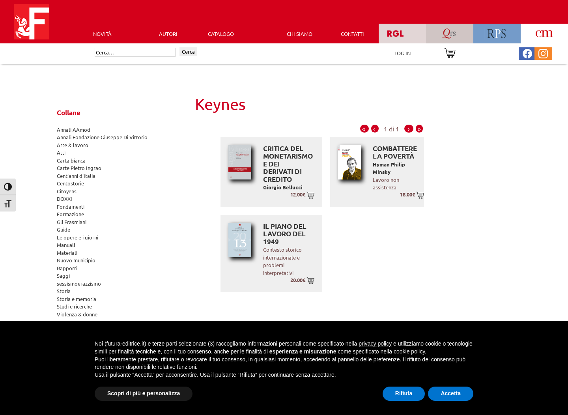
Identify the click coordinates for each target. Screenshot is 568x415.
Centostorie (70, 183)
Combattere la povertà (395, 152)
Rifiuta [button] (404, 393)
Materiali (67, 252)
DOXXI (64, 198)
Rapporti (67, 268)
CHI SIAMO (299, 33)
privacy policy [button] (375, 343)
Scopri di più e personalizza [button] (143, 393)
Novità (102, 33)
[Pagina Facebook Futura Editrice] (527, 52)
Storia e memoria (76, 298)
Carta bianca (71, 160)
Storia (64, 291)
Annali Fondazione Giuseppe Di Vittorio (102, 137)
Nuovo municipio (76, 260)
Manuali (66, 244)
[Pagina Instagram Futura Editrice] (543, 52)
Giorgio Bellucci (283, 187)
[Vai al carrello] (450, 52)
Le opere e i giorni (77, 237)
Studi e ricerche (74, 306)
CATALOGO (221, 33)
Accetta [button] (451, 393)
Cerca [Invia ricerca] (188, 51)
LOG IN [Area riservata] (402, 53)
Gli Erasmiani (71, 222)
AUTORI (168, 33)
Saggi (63, 275)
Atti (61, 152)
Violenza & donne (77, 314)
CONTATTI (352, 33)
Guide (63, 229)
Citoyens (67, 191)
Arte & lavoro (72, 145)
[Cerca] (135, 52)
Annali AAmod (73, 129)
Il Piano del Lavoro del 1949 (284, 234)
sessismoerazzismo (79, 283)
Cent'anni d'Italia (76, 175)
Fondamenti (70, 206)
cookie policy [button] (409, 351)
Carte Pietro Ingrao (79, 168)
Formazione (70, 214)
